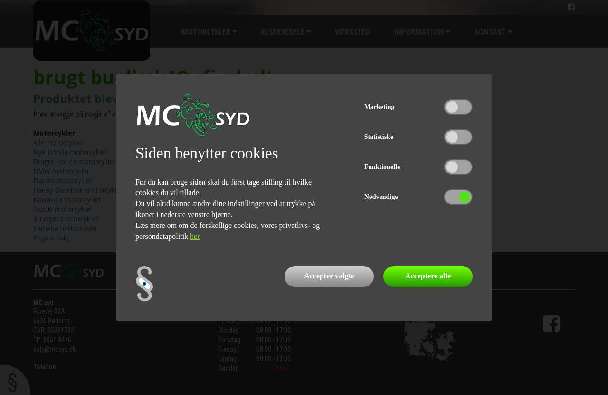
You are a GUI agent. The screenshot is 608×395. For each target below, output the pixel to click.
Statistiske (378, 136)
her (195, 236)
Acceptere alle (428, 276)
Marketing (379, 106)
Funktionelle (382, 166)
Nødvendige (381, 196)
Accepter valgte (329, 276)
